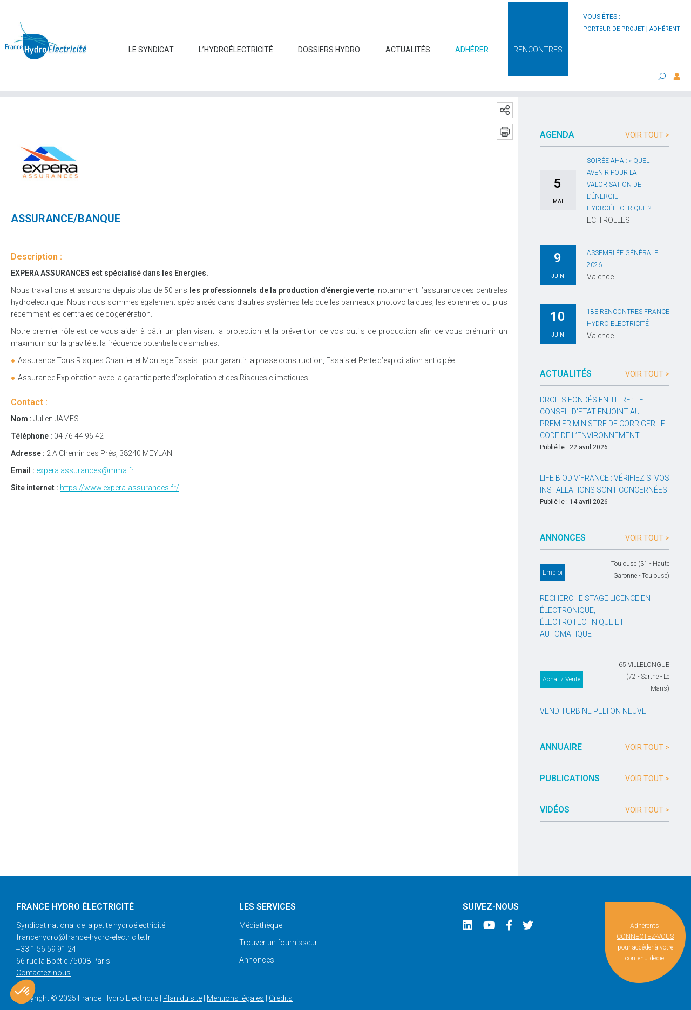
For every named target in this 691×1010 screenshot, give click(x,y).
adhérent (664, 28)
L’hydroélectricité (236, 44)
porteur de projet (614, 28)
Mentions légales (235, 977)
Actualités (407, 44)
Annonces (256, 938)
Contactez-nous (43, 951)
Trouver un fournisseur (278, 921)
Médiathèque (260, 904)
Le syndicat (151, 44)
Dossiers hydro (329, 44)
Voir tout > (647, 114)
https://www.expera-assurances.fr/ (119, 466)
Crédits (281, 977)
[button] (23, 992)
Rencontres (538, 44)
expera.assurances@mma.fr (85, 449)
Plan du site (182, 977)
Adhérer (472, 44)
